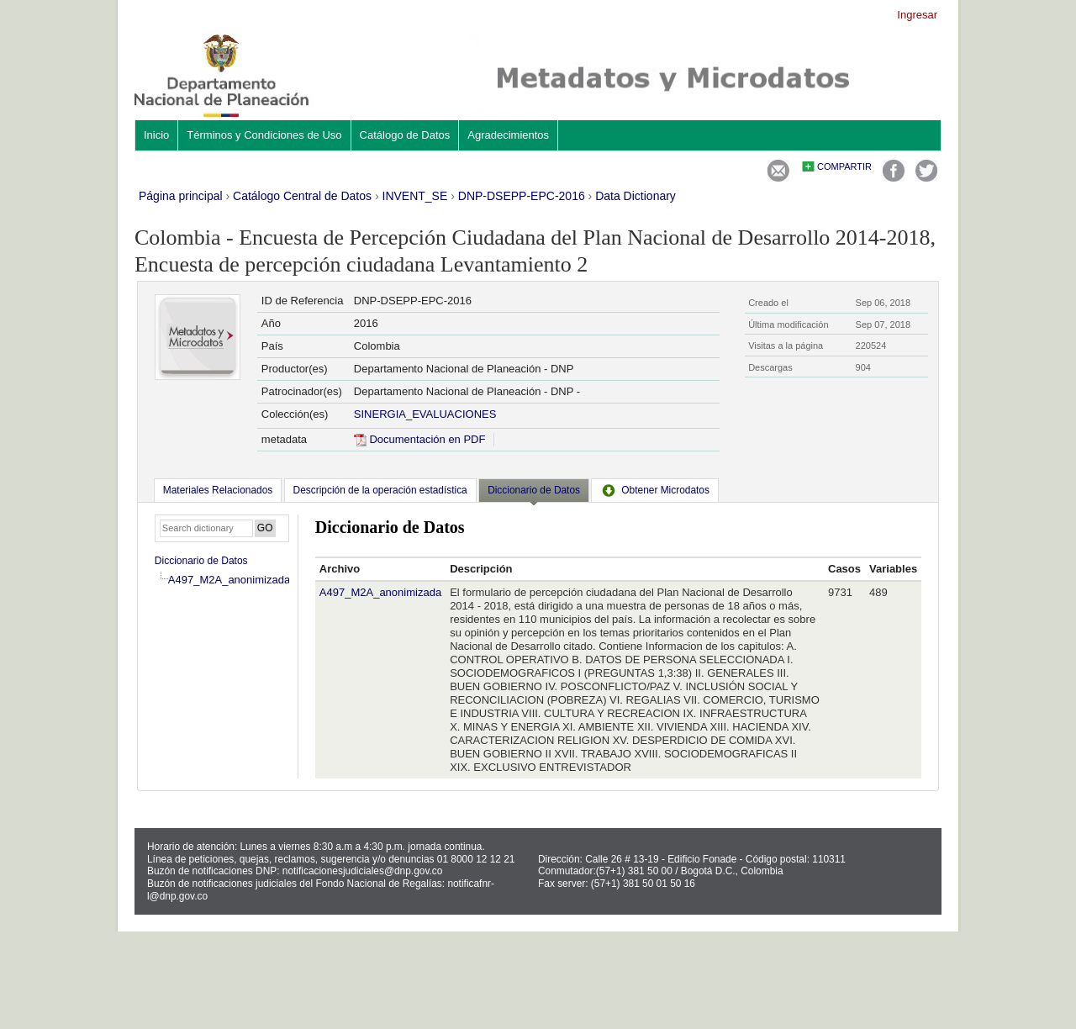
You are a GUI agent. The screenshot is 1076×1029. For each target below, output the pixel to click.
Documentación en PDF (420, 439)
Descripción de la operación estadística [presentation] (380, 490)
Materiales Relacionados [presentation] (217, 490)
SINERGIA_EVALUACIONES (425, 414)
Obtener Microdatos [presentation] (654, 490)
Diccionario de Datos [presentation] (534, 490)
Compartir (844, 166)
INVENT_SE (415, 196)
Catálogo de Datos (405, 135)
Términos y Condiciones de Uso (264, 135)
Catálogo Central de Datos (302, 196)
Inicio (156, 135)
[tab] (218, 490)
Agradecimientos (508, 135)
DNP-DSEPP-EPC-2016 (521, 196)
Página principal (181, 196)
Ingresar (917, 14)
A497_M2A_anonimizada (229, 579)
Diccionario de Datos (201, 561)
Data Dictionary (635, 196)
